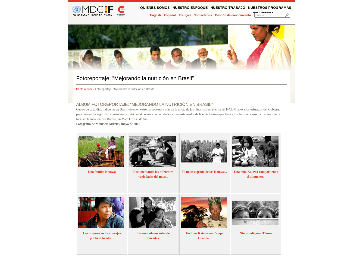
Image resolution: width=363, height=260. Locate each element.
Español (170, 15)
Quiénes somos (155, 7)
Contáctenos (203, 15)
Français (185, 15)
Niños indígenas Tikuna (256, 233)
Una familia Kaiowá (102, 172)
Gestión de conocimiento (233, 15)
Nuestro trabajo (227, 7)
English (155, 15)
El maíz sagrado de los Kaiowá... (204, 172)
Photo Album (84, 89)
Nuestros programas (269, 7)
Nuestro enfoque (190, 7)
